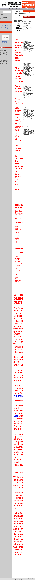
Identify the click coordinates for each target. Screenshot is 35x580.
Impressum (23, 578)
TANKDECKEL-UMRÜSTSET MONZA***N (4, 41)
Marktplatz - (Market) (4, 27)
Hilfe (10, 8)
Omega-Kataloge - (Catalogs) (6, 28)
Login (1, 8)
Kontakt (29, 8)
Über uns (13, 8)
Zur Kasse (25, 8)
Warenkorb (20, 8)
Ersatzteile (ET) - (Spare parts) (6, 25)
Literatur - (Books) (4, 26)
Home (17, 8)
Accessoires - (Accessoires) (5, 23)
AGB (26, 578)
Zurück (33, 8)
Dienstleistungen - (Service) (5, 24)
